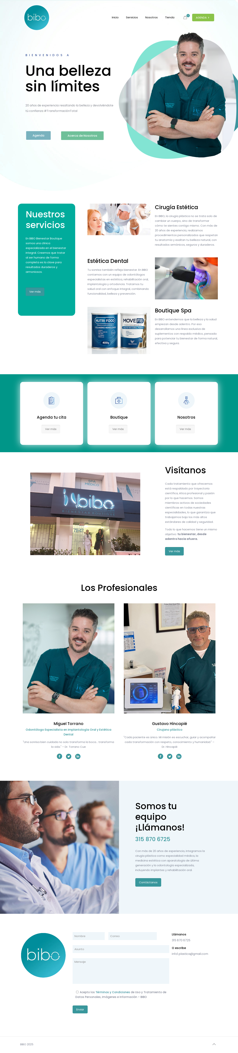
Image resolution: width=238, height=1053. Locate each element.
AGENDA (203, 17)
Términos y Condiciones (113, 992)
